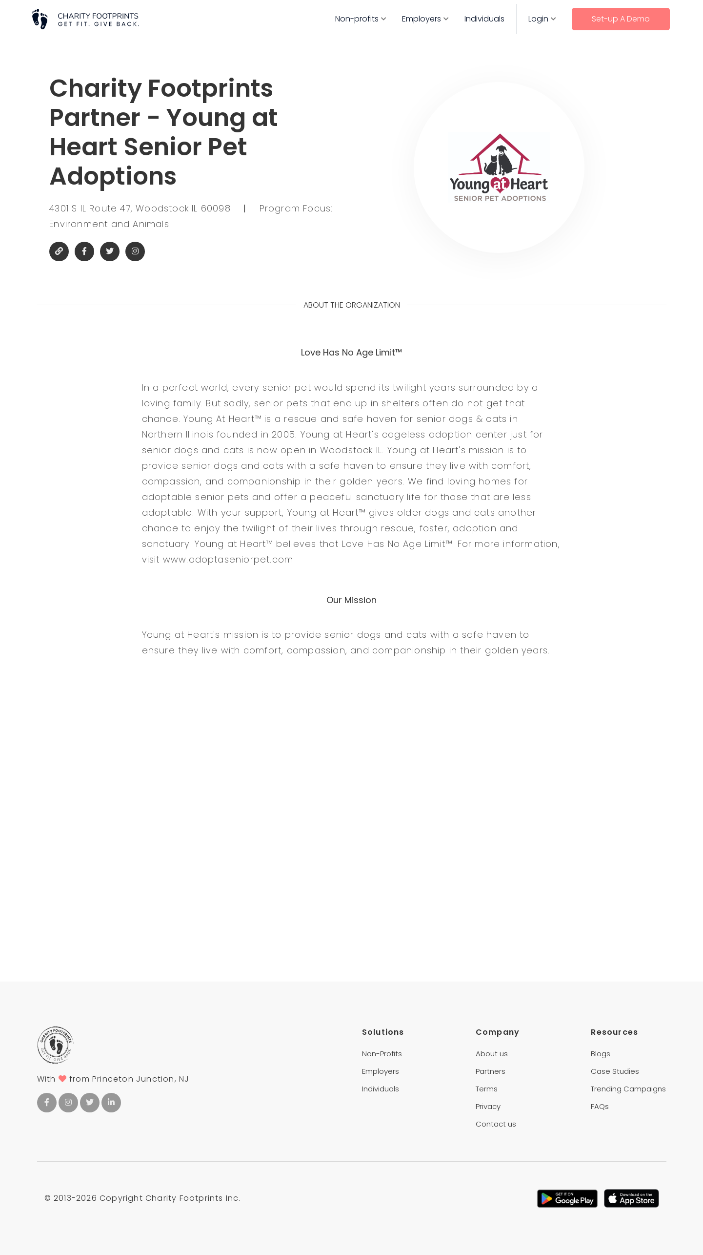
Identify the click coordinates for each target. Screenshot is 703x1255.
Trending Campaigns (628, 1089)
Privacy (488, 1106)
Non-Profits (382, 1053)
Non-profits (357, 18)
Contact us (496, 1124)
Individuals (484, 18)
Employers (421, 18)
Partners (490, 1071)
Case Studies (615, 1071)
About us (492, 1053)
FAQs (600, 1106)
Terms (487, 1089)
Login (538, 18)
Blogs (600, 1053)
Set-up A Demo (621, 18)
